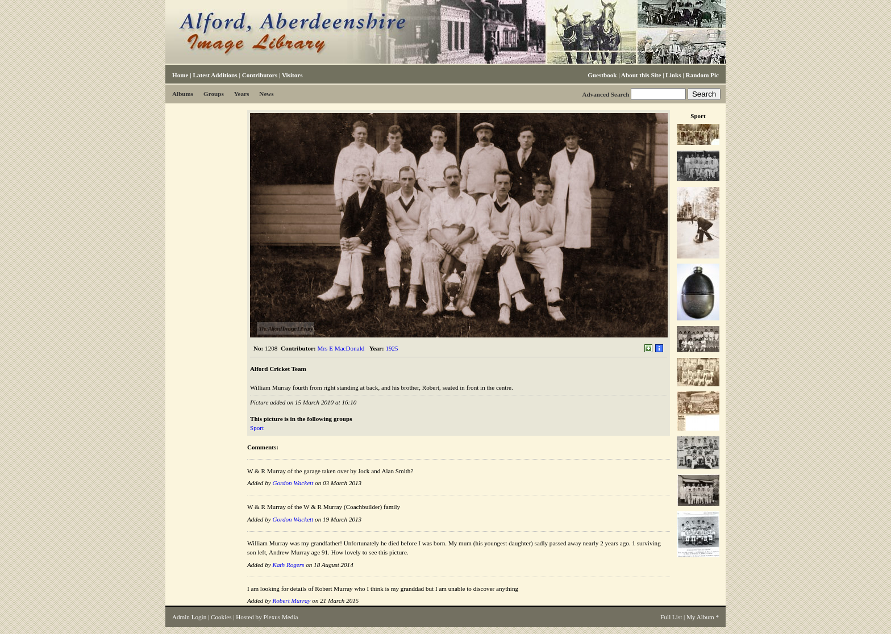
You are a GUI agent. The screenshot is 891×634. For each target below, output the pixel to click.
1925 (391, 348)
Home (180, 75)
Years (241, 93)
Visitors (292, 75)
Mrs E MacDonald (341, 348)
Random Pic (702, 75)
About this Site (641, 75)
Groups (213, 93)
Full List (671, 617)
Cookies (221, 617)
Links (673, 75)
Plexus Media (281, 617)
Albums (182, 93)
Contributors (259, 75)
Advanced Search (605, 94)
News (266, 93)
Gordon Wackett (292, 482)
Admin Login (189, 617)
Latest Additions (215, 75)
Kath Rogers (288, 564)
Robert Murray (291, 600)
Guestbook (602, 75)
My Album (700, 617)
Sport (257, 427)
